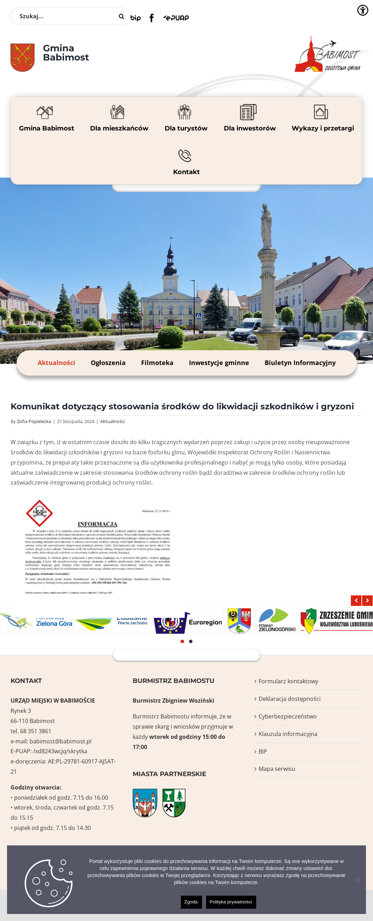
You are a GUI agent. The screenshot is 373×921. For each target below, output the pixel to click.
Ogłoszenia (108, 362)
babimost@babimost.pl (60, 741)
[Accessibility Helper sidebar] (362, 10)
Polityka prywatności (231, 901)
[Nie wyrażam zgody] (357, 879)
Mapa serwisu (277, 769)
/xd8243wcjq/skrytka (60, 751)
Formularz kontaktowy (288, 681)
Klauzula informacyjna (288, 734)
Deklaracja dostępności (290, 699)
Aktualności (56, 362)
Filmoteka (157, 362)
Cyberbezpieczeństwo (288, 716)
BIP (263, 751)
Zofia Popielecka (34, 421)
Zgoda (191, 901)
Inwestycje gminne (219, 362)
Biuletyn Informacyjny (300, 362)
